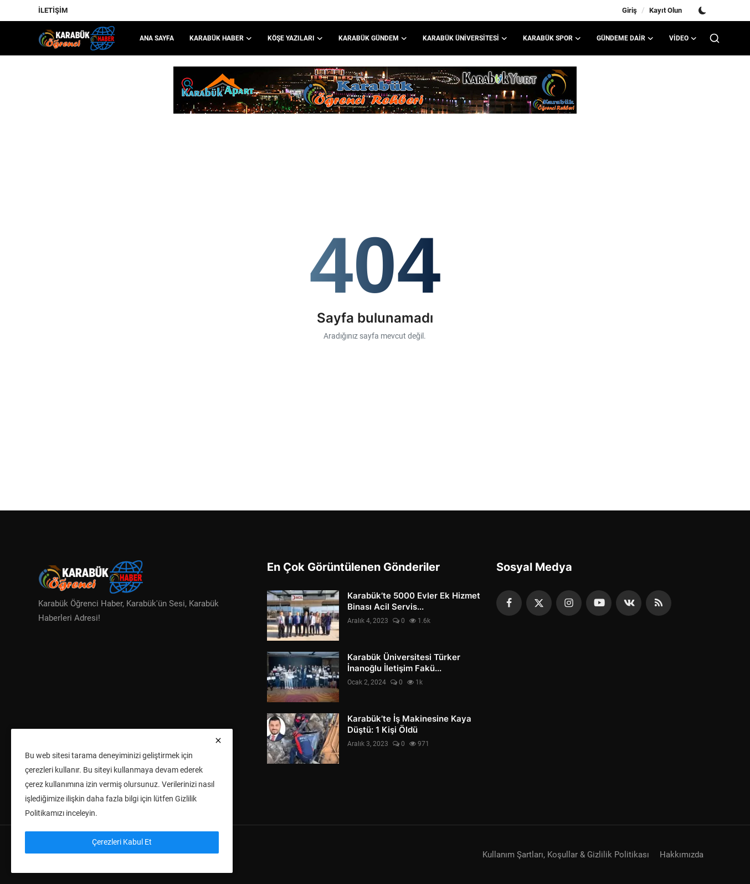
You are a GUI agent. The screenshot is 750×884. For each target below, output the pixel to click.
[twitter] (539, 603)
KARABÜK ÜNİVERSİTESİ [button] (465, 38)
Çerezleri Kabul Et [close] (122, 841)
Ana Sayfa (157, 38)
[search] (715, 38)
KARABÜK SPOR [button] (552, 38)
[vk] (628, 603)
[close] (218, 740)
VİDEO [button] (683, 38)
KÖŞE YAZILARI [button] (295, 38)
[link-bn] (375, 90)
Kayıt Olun (665, 10)
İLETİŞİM (53, 10)
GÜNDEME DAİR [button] (625, 38)
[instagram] (569, 603)
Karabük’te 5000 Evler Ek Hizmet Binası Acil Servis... (413, 601)
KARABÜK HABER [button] (220, 38)
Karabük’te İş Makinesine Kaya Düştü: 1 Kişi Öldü (409, 724)
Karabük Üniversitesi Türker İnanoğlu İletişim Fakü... (403, 662)
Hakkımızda (681, 855)
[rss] (658, 603)
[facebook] (509, 603)
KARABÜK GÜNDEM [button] (372, 38)
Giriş (629, 10)
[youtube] (599, 603)
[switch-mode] (702, 10)
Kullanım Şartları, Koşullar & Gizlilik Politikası (565, 855)
